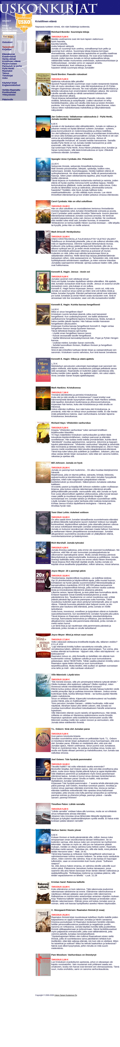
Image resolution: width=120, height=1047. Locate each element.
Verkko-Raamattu (11, 90)
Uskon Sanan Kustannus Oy (65, 995)
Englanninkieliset (11, 85)
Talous (5, 73)
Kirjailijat (7, 49)
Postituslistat (9, 92)
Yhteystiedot (8, 95)
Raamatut (7, 71)
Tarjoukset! (8, 47)
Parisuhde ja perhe (12, 66)
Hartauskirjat (9, 59)
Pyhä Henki (8, 68)
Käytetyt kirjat (9, 83)
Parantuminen (9, 64)
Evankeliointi (9, 56)
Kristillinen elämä (11, 61)
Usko (5, 78)
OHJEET (6, 21)
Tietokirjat (7, 75)
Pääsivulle (7, 99)
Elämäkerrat (8, 54)
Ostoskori (7, 42)
